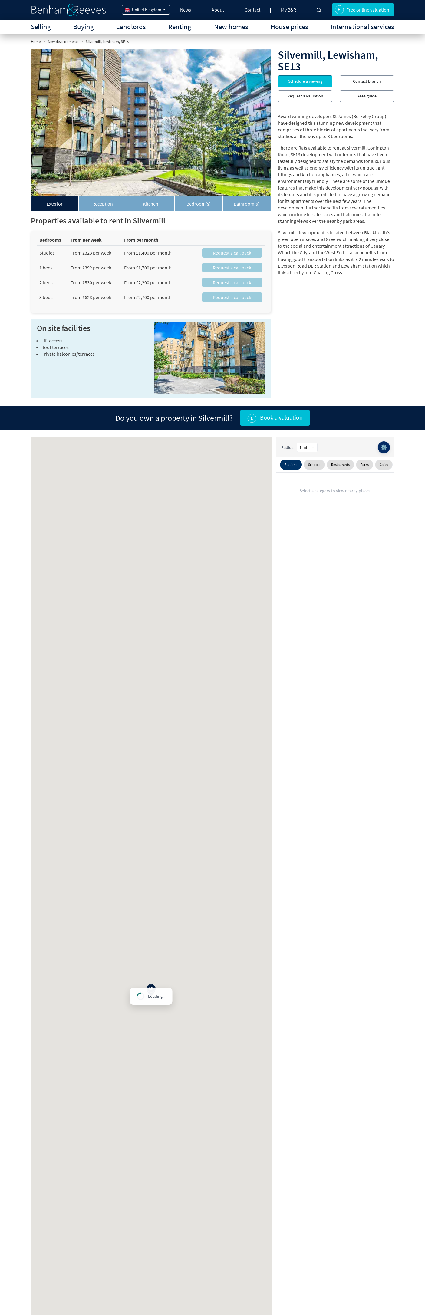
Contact (252, 10)
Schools (314, 464)
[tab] (55, 203)
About (218, 10)
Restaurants (340, 464)
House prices (289, 26)
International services (362, 26)
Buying (83, 26)
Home (36, 41)
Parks (365, 464)
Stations (291, 464)
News (185, 10)
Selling (41, 26)
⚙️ (384, 447)
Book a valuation (275, 418)
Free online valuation (362, 9)
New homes (231, 26)
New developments (63, 41)
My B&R (288, 10)
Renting (179, 26)
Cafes (384, 464)
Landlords (131, 26)
